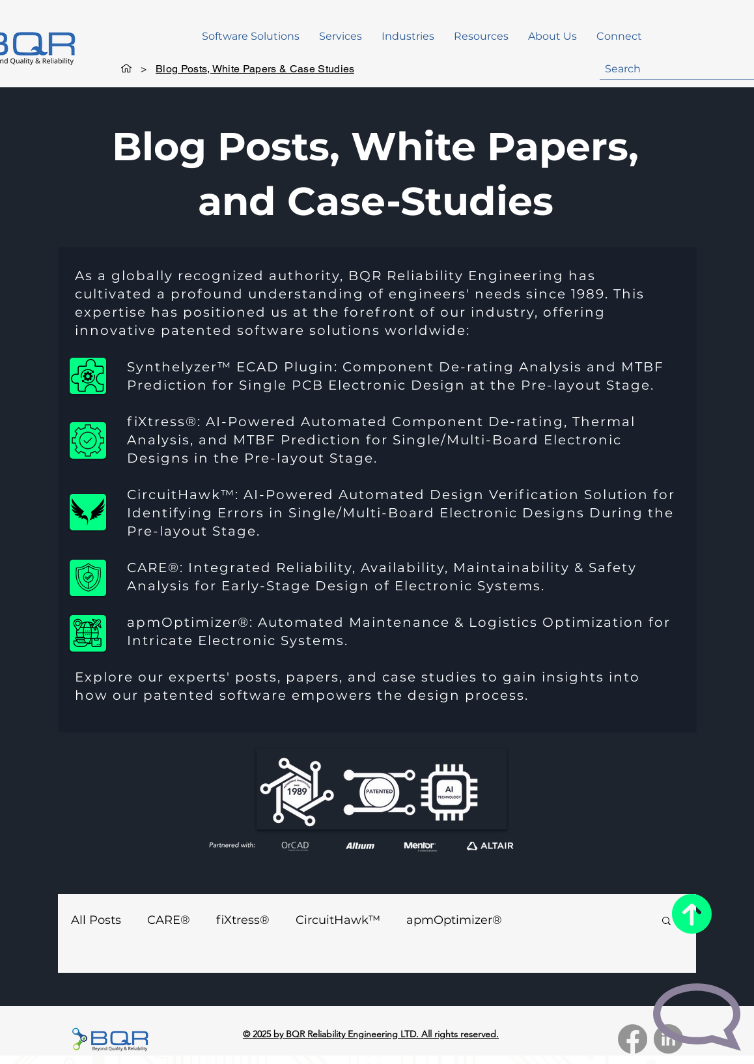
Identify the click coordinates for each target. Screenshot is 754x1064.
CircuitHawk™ (338, 920)
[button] (250, 36)
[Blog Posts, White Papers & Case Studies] (255, 68)
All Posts (96, 920)
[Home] (126, 68)
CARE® (168, 920)
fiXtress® (243, 920)
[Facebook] (632, 1039)
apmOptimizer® (454, 920)
